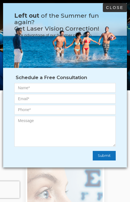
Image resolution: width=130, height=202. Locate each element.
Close (115, 7)
